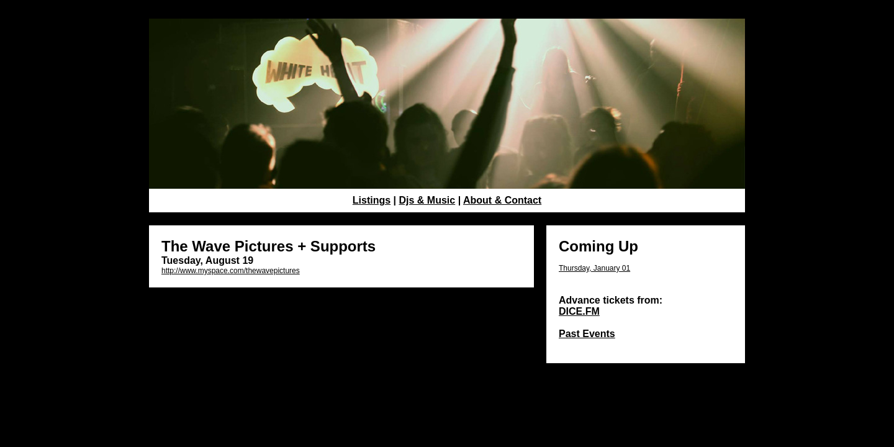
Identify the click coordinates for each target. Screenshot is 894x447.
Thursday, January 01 (594, 268)
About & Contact (502, 200)
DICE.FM (579, 311)
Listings (372, 200)
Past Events (587, 333)
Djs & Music (427, 200)
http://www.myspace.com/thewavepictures (230, 270)
